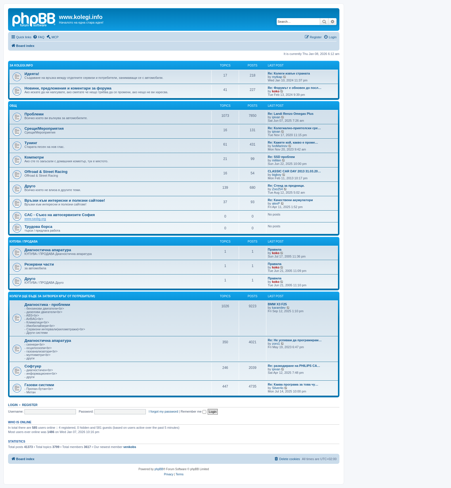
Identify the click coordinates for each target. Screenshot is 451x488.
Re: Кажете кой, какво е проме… (293, 142)
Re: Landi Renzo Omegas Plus (291, 113)
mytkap (277, 77)
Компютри (34, 157)
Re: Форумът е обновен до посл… (295, 87)
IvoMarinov (280, 146)
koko (276, 91)
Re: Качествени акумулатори (290, 200)
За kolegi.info (21, 65)
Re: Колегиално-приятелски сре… (294, 128)
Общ (13, 105)
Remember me (193, 411)
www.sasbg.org (35, 218)
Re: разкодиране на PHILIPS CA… (294, 365)
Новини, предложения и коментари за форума (67, 88)
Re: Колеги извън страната (289, 73)
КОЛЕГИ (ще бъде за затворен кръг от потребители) (52, 296)
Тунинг (30, 143)
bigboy (276, 174)
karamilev (279, 307)
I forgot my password (163, 411)
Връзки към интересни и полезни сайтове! (64, 200)
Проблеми (34, 114)
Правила (274, 249)
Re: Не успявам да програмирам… (295, 340)
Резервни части (39, 264)
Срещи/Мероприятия (44, 128)
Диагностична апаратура (47, 250)
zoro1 (276, 343)
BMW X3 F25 (277, 304)
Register (30, 405)
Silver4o (278, 388)
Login (13, 405)
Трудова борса (38, 226)
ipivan (276, 117)
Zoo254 (277, 189)
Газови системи (39, 385)
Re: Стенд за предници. (286, 185)
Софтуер (32, 366)
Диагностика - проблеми (47, 304)
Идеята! (31, 74)
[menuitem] (38, 37)
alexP (276, 203)
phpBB (158, 469)
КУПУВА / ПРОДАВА (23, 241)
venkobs (129, 447)
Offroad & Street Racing (45, 171)
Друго (29, 186)
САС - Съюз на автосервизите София (59, 215)
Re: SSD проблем (281, 157)
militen (276, 160)
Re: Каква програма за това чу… (293, 384)
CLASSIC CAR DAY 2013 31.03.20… (294, 171)
